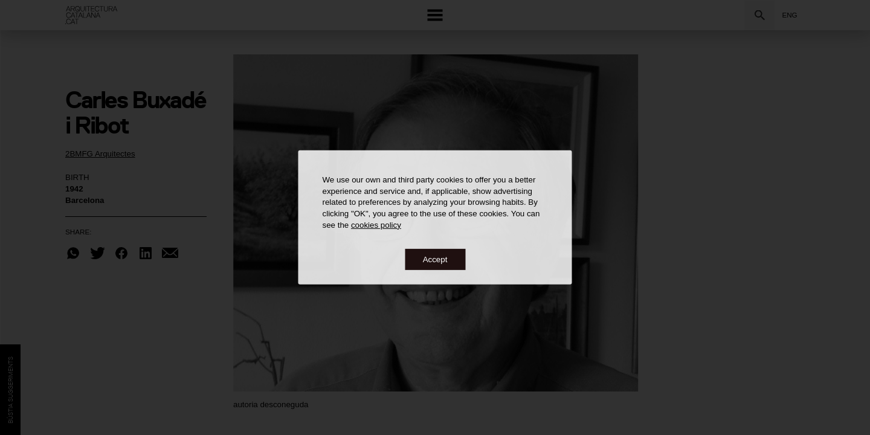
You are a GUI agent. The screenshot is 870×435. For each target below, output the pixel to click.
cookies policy (376, 224)
